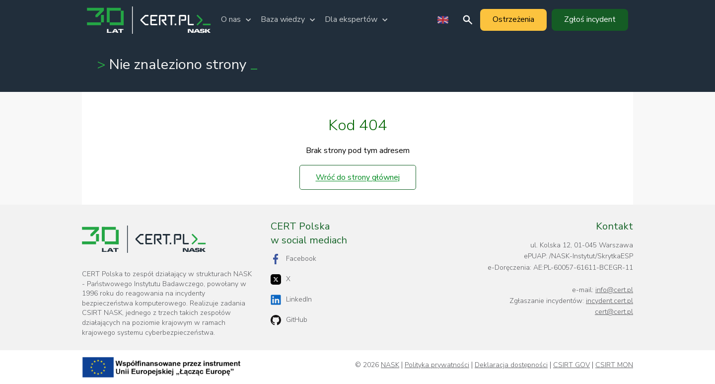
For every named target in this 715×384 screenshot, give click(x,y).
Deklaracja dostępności (511, 365)
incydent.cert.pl (609, 301)
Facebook (293, 259)
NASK (390, 365)
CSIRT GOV (571, 365)
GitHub (289, 320)
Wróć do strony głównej (358, 177)
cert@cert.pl (614, 311)
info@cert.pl (614, 290)
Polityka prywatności (437, 365)
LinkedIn (291, 300)
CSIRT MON (614, 365)
